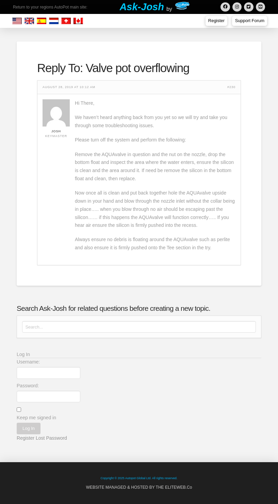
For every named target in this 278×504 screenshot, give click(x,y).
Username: (28, 362)
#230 (231, 87)
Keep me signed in (36, 417)
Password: (28, 385)
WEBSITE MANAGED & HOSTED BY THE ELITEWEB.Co (139, 487)
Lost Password (51, 438)
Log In (28, 428)
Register (25, 438)
